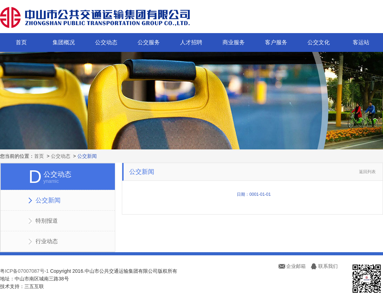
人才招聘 (191, 42)
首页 (21, 42)
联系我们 (328, 266)
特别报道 (47, 221)
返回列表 (367, 171)
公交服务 (149, 42)
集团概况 (64, 42)
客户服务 (276, 42)
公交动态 (106, 42)
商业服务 (233, 42)
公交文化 (318, 42)
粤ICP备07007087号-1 (24, 271)
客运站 (361, 42)
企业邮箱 (296, 266)
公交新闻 (87, 156)
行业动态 (47, 241)
